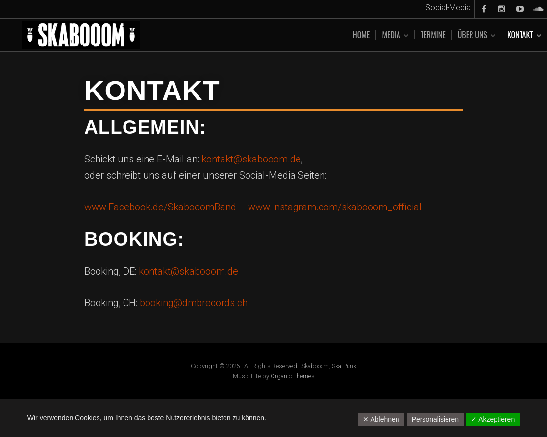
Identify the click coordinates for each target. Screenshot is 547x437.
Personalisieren (435, 419)
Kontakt (520, 35)
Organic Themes (293, 376)
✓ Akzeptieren (493, 419)
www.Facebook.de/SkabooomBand (160, 207)
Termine (433, 34)
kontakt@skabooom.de (251, 159)
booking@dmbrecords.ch (194, 303)
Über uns (472, 35)
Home (361, 34)
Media (391, 35)
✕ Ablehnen (381, 419)
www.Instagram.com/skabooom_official (335, 207)
